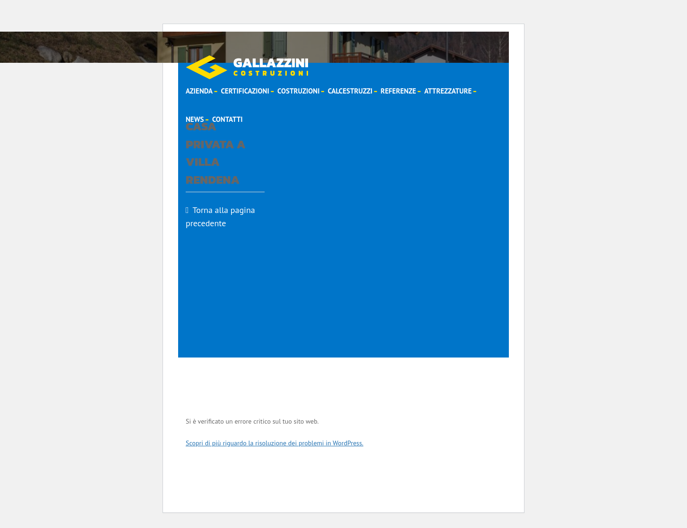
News (195, 119)
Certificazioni (245, 90)
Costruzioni (298, 90)
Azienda (199, 90)
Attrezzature (448, 90)
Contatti (227, 119)
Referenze (398, 90)
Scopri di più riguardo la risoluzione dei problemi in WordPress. (274, 443)
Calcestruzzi (350, 90)
